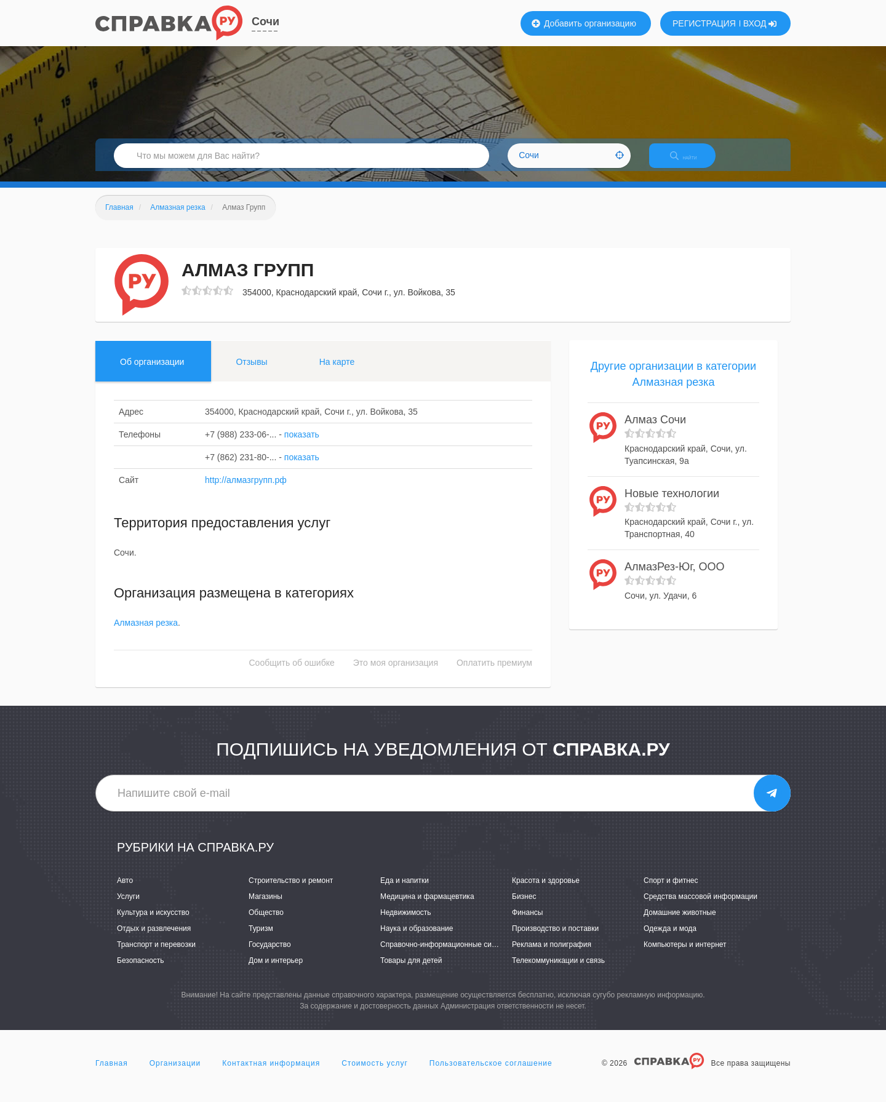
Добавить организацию (584, 23)
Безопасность (140, 971)
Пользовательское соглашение (491, 1073)
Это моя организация (395, 674)
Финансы (527, 923)
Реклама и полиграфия (551, 955)
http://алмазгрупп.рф (246, 490)
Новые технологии (672, 504)
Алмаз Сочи (655, 431)
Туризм (261, 939)
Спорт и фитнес (671, 891)
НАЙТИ (692, 163)
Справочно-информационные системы (446, 955)
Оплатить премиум (494, 674)
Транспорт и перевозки (156, 955)
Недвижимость (405, 923)
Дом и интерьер (276, 971)
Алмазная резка (146, 634)
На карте (337, 372)
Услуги (128, 907)
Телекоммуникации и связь (558, 971)
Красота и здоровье (546, 891)
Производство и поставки (555, 939)
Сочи (265, 21)
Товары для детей (411, 971)
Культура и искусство (153, 923)
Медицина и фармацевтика (427, 907)
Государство (270, 955)
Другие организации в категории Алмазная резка (673, 384)
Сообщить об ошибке (292, 674)
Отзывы (251, 372)
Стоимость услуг (374, 1073)
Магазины (265, 907)
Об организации (152, 372)
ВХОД (760, 23)
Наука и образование (416, 939)
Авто (125, 891)
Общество (266, 923)
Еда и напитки (404, 891)
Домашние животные (680, 923)
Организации (175, 1073)
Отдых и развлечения (154, 939)
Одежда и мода (670, 939)
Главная (111, 1073)
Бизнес (524, 907)
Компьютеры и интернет (685, 955)
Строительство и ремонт (291, 891)
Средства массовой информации (700, 907)
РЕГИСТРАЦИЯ (704, 23)
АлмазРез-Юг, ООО (675, 578)
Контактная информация (271, 1073)
